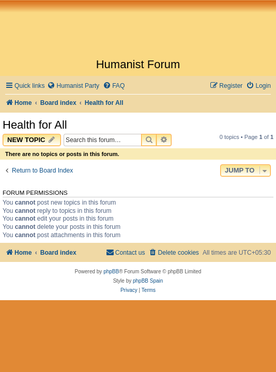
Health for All (35, 124)
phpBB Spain (148, 281)
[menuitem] (73, 86)
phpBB (111, 271)
